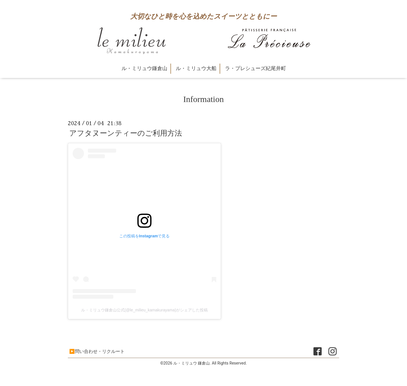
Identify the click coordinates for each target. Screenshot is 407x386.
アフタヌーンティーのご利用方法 (125, 133)
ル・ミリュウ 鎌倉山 (191, 363)
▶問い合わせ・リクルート (97, 351)
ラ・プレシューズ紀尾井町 (255, 68)
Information (203, 99)
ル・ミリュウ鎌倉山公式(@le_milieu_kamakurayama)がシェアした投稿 (144, 310)
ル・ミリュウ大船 (196, 68)
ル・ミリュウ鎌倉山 (144, 68)
